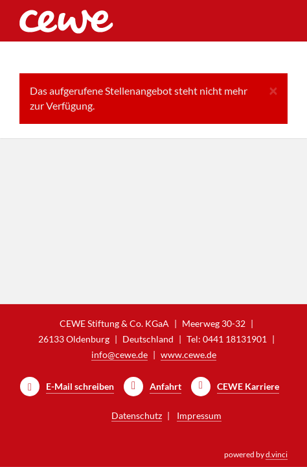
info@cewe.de (119, 354)
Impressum (199, 415)
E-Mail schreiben (80, 386)
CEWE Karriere (248, 386)
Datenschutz (136, 415)
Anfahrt (165, 386)
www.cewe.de (188, 354)
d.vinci (277, 454)
